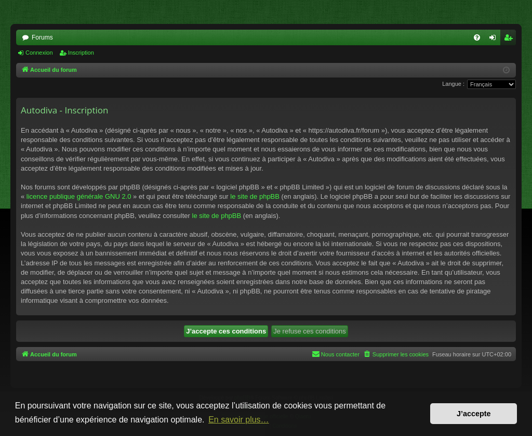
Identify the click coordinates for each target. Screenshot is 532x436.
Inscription (81, 52)
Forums (42, 37)
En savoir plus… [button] (238, 419)
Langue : (453, 84)
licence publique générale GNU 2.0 (78, 196)
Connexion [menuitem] (494, 39)
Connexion (39, 52)
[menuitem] (477, 37)
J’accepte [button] (474, 413)
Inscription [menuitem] (510, 39)
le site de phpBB (255, 196)
